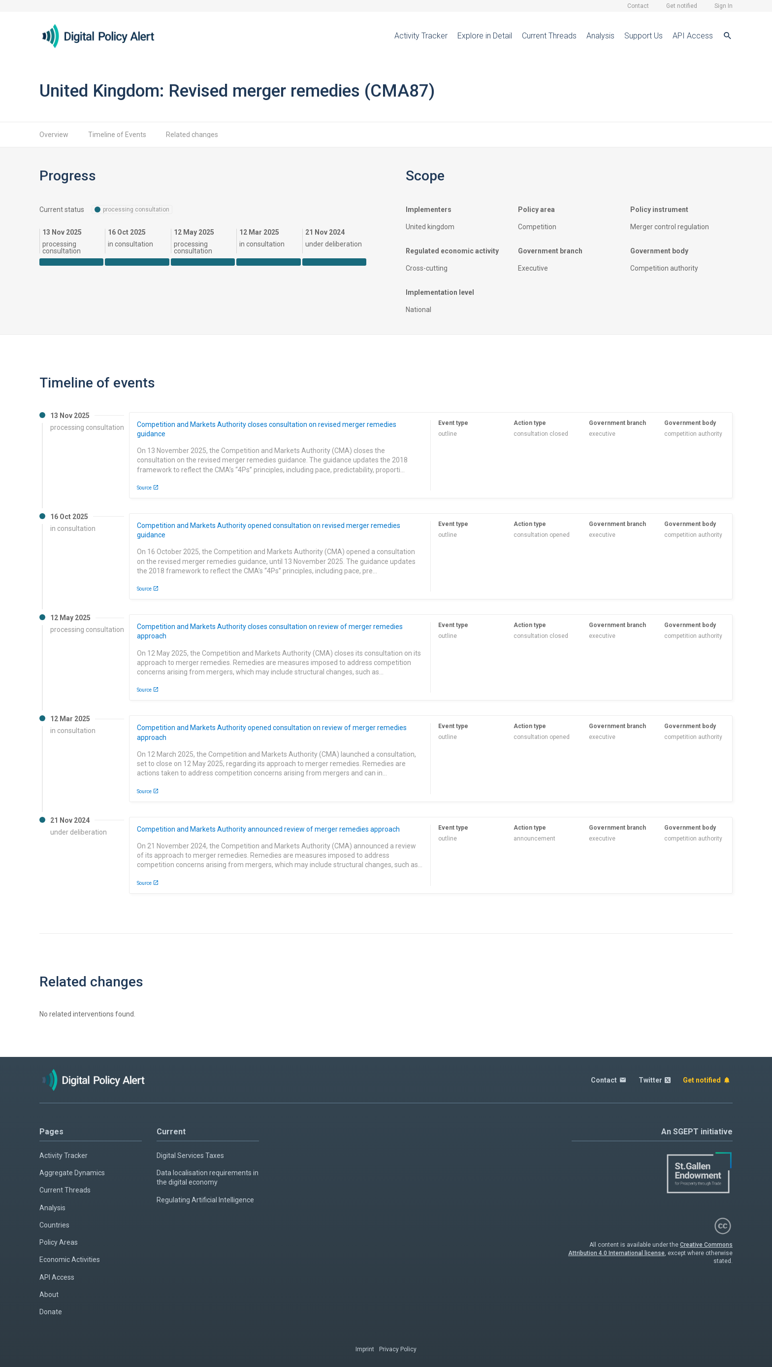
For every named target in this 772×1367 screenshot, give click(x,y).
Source (148, 488)
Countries (54, 1225)
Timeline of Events (117, 135)
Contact (638, 5)
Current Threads (549, 35)
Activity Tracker (421, 35)
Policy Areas (58, 1242)
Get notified (681, 5)
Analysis (600, 35)
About (49, 1294)
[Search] (728, 36)
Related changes (192, 135)
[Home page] (105, 36)
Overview (53, 135)
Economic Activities (69, 1259)
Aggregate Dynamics (72, 1173)
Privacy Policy (398, 1349)
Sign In (723, 5)
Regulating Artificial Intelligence (205, 1200)
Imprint (364, 1349)
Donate (50, 1312)
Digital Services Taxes (190, 1155)
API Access (693, 35)
